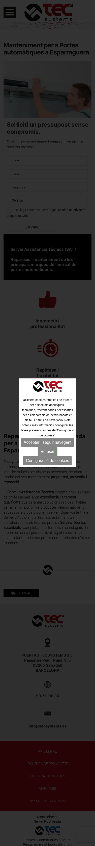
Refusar (47, 451)
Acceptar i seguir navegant (47, 441)
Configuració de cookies (47, 460)
